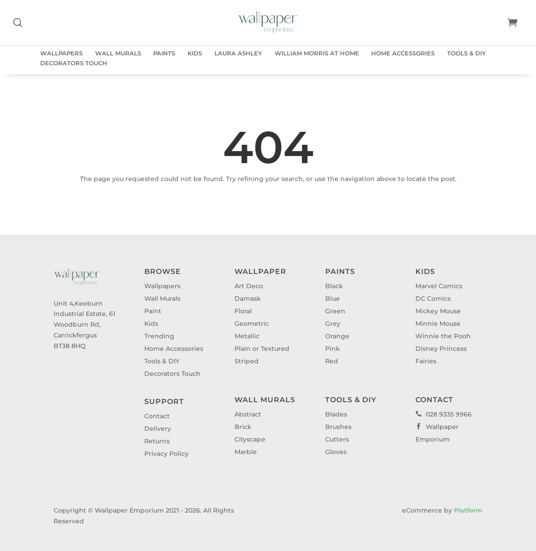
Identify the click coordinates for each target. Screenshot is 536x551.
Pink (332, 349)
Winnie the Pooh (443, 336)
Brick (242, 427)
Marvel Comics (438, 286)
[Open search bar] (17, 22)
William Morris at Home (317, 53)
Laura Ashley (238, 53)
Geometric (251, 324)
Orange (337, 336)
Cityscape (249, 439)
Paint (152, 311)
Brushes (338, 427)
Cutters (337, 439)
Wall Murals (118, 53)
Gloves (336, 452)
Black (334, 286)
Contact (157, 416)
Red (331, 361)
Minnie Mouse (438, 324)
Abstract (247, 414)
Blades (336, 414)
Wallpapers (61, 53)
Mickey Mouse (438, 311)
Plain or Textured (261, 349)
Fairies (425, 361)
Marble (245, 452)
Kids (195, 53)
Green (335, 311)
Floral (243, 311)
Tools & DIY (466, 53)
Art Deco (248, 286)
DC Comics (433, 298)
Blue (332, 298)
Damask (247, 298)
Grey (332, 324)
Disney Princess (441, 349)
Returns (157, 441)
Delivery (157, 429)
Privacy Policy (166, 454)
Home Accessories (403, 53)
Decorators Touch (73, 63)
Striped (246, 361)
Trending (159, 336)
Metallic (247, 336)
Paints (164, 53)
